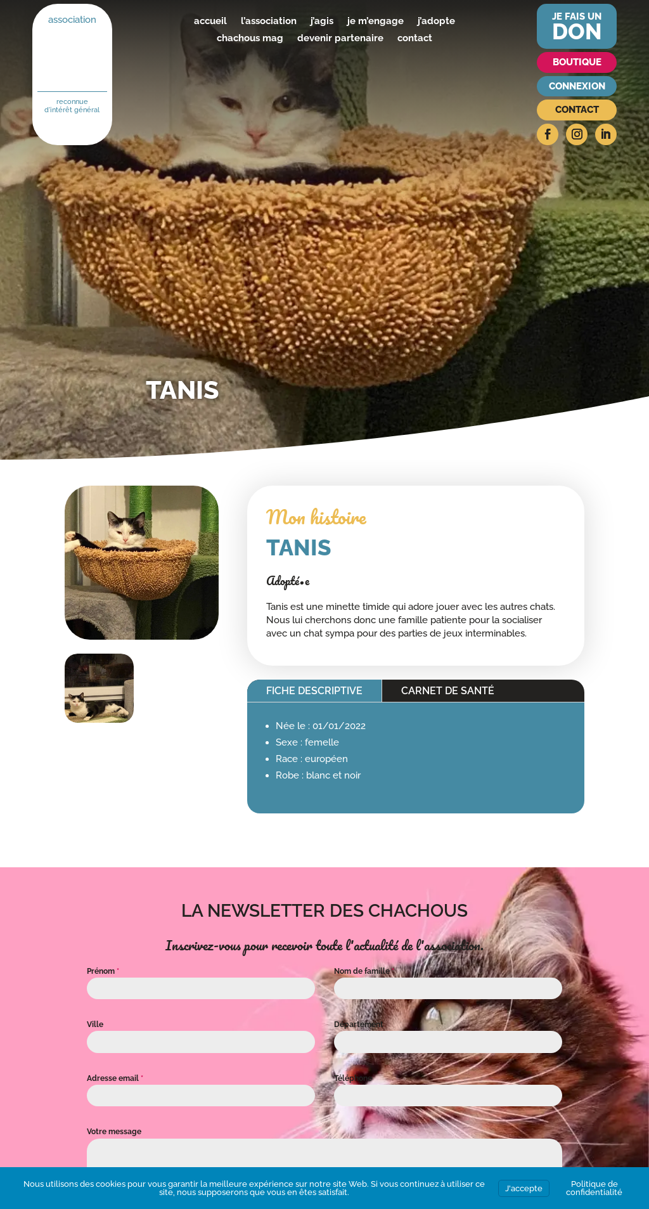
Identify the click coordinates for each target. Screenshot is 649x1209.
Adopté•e (287, 580)
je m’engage (375, 21)
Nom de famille (364, 971)
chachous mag (250, 38)
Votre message (114, 1131)
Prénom (103, 971)
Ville (95, 1024)
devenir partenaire (340, 38)
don (577, 31)
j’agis (322, 21)
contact (414, 38)
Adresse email (115, 1078)
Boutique (577, 62)
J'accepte (524, 1188)
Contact (577, 109)
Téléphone (353, 1078)
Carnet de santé (447, 691)
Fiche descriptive (314, 691)
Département (358, 1024)
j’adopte (436, 21)
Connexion (577, 86)
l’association (269, 21)
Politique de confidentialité (594, 1188)
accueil (210, 21)
